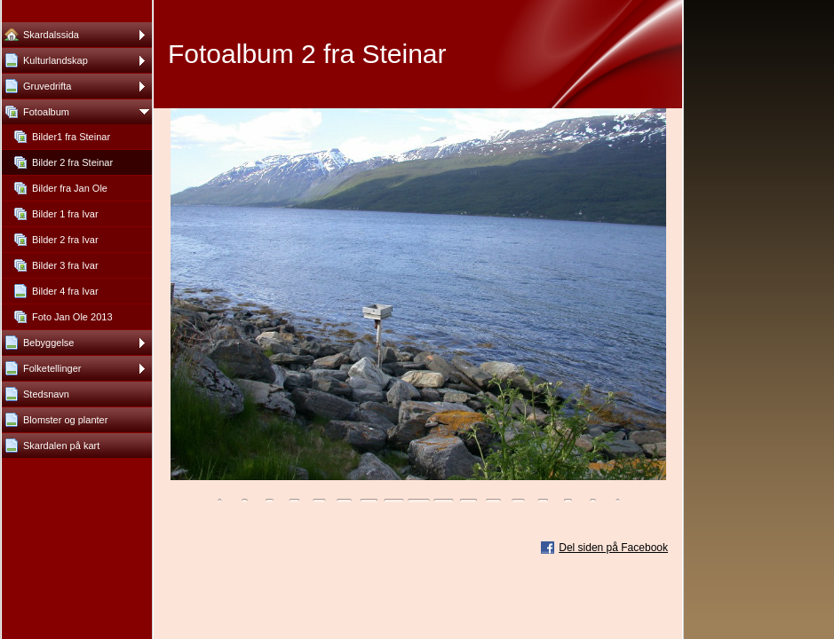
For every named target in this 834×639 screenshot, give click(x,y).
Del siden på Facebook (613, 547)
